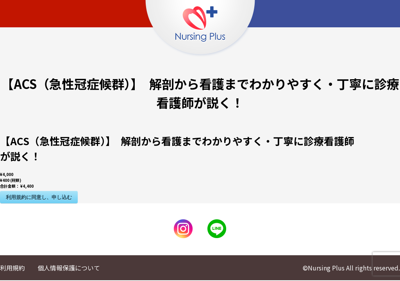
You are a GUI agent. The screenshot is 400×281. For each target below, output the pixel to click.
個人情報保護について (69, 267)
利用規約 (12, 267)
